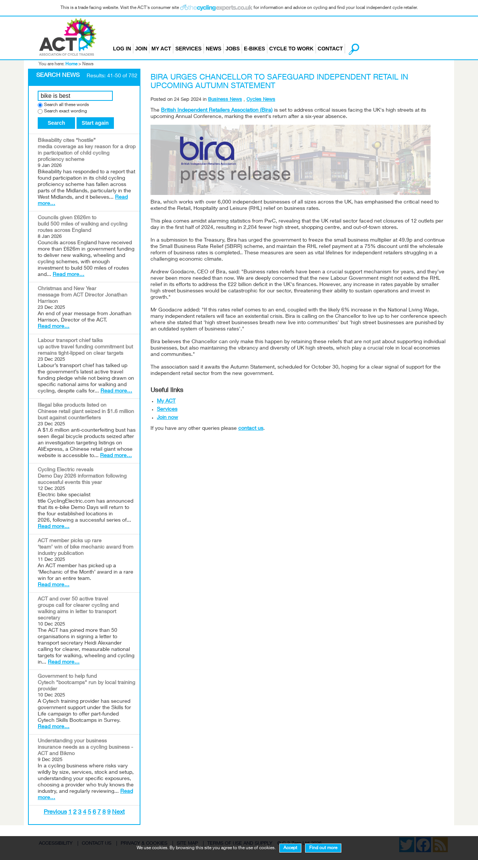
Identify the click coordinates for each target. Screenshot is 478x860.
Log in (122, 49)
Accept (290, 848)
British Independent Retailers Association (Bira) (217, 110)
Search (56, 123)
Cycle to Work (291, 49)
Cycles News (260, 99)
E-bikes (254, 49)
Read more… (68, 274)
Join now (167, 417)
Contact (330, 49)
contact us (250, 428)
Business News (225, 99)
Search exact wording (65, 111)
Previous (55, 813)
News (213, 49)
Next (118, 813)
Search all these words (66, 105)
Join (141, 49)
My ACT (161, 49)
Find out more (323, 848)
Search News (58, 76)
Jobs (233, 49)
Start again (95, 123)
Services (188, 49)
